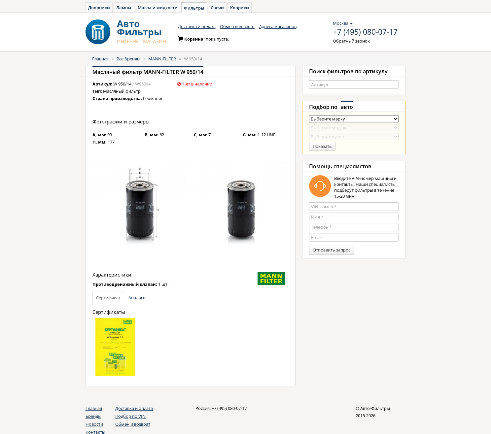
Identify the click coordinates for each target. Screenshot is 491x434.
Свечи (217, 8)
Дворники (99, 8)
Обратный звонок (351, 41)
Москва (343, 23)
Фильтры (194, 8)
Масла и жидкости (158, 8)
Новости (94, 424)
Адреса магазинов (278, 26)
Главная (100, 59)
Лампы (123, 8)
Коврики (239, 8)
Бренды (93, 416)
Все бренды (128, 59)
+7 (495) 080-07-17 (365, 32)
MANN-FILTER (162, 59)
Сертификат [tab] (108, 298)
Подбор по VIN (130, 416)
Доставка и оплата (197, 26)
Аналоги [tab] (137, 298)
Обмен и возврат (237, 26)
